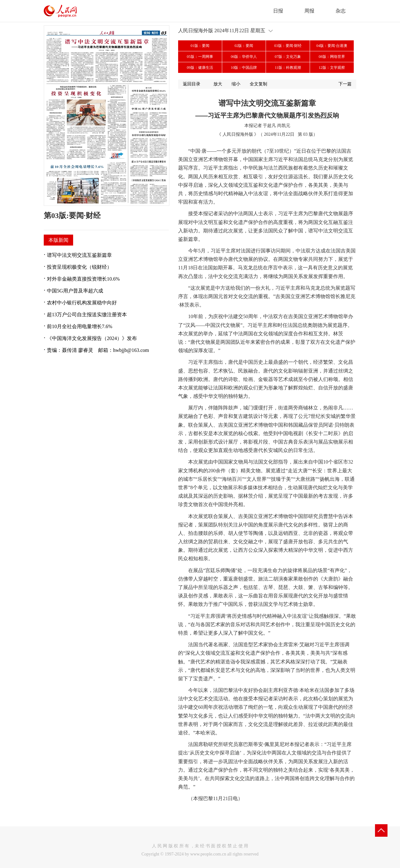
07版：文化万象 (288, 56)
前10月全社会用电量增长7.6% (79, 326)
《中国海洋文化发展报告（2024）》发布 (92, 338)
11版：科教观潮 (288, 67)
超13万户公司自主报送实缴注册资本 (87, 314)
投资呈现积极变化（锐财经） (79, 267)
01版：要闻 (200, 45)
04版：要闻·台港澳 (331, 45)
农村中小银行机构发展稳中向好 (82, 302)
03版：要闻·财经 (288, 45)
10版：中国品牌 (244, 67)
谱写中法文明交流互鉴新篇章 (79, 255)
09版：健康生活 (200, 67)
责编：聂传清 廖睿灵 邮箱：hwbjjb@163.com (98, 350)
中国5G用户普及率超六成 (75, 290)
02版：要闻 (243, 45)
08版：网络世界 (332, 56)
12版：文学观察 (332, 67)
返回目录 (191, 84)
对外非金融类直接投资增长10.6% (83, 279)
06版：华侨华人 (244, 56)
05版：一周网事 (200, 56)
